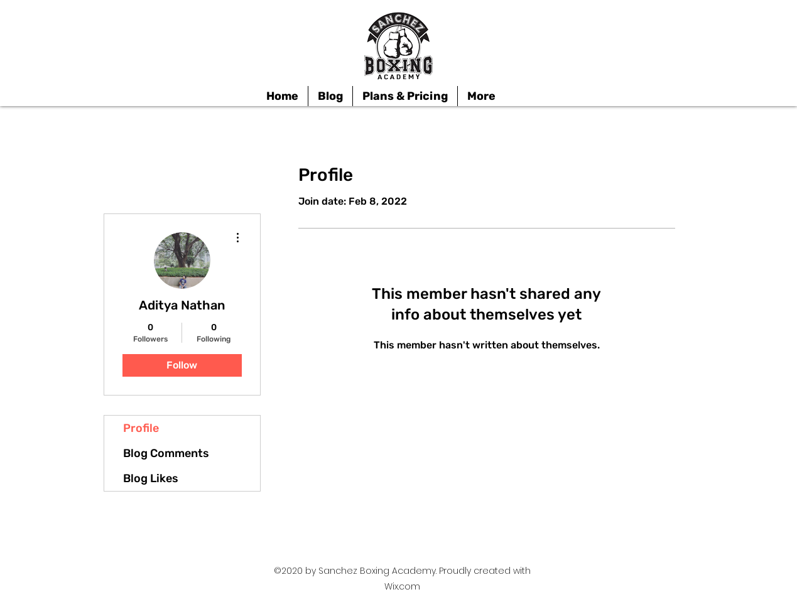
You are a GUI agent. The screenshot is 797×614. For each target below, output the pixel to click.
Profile (141, 428)
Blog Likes (150, 478)
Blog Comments (166, 453)
